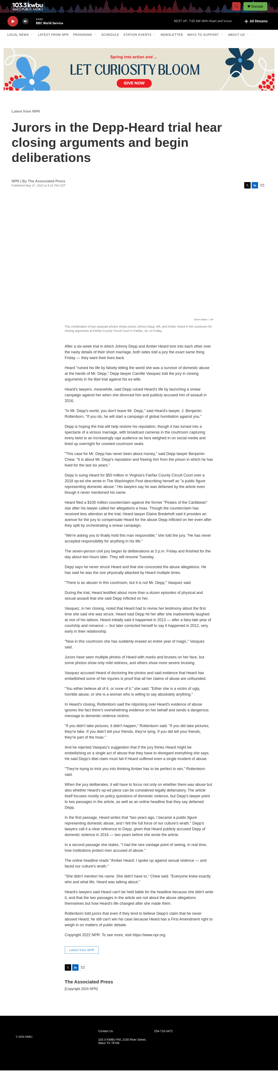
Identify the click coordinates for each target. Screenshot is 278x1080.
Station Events (137, 44)
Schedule (110, 44)
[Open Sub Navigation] (32, 44)
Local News (18, 44)
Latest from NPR (53, 44)
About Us (236, 44)
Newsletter (172, 44)
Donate (260, 11)
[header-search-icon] (238, 11)
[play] (12, 31)
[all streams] (256, 30)
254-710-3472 (163, 1040)
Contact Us (105, 1040)
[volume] (25, 31)
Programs (82, 44)
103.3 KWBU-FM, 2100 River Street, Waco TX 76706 (122, 1051)
